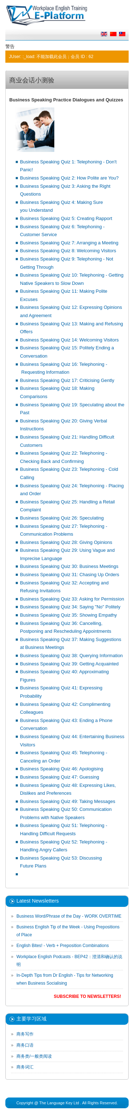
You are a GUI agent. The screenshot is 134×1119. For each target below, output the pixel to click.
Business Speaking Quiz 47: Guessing (59, 777)
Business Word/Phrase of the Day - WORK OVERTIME (68, 916)
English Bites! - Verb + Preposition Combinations (62, 945)
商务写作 (25, 1034)
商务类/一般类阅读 (34, 1056)
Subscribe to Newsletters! (87, 996)
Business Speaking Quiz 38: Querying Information (71, 655)
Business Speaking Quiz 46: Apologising (61, 768)
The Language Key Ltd (59, 1103)
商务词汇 (25, 1067)
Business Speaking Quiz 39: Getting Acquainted (69, 663)
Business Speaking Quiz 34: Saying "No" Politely (70, 606)
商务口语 (25, 1045)
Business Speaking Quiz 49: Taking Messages (67, 801)
